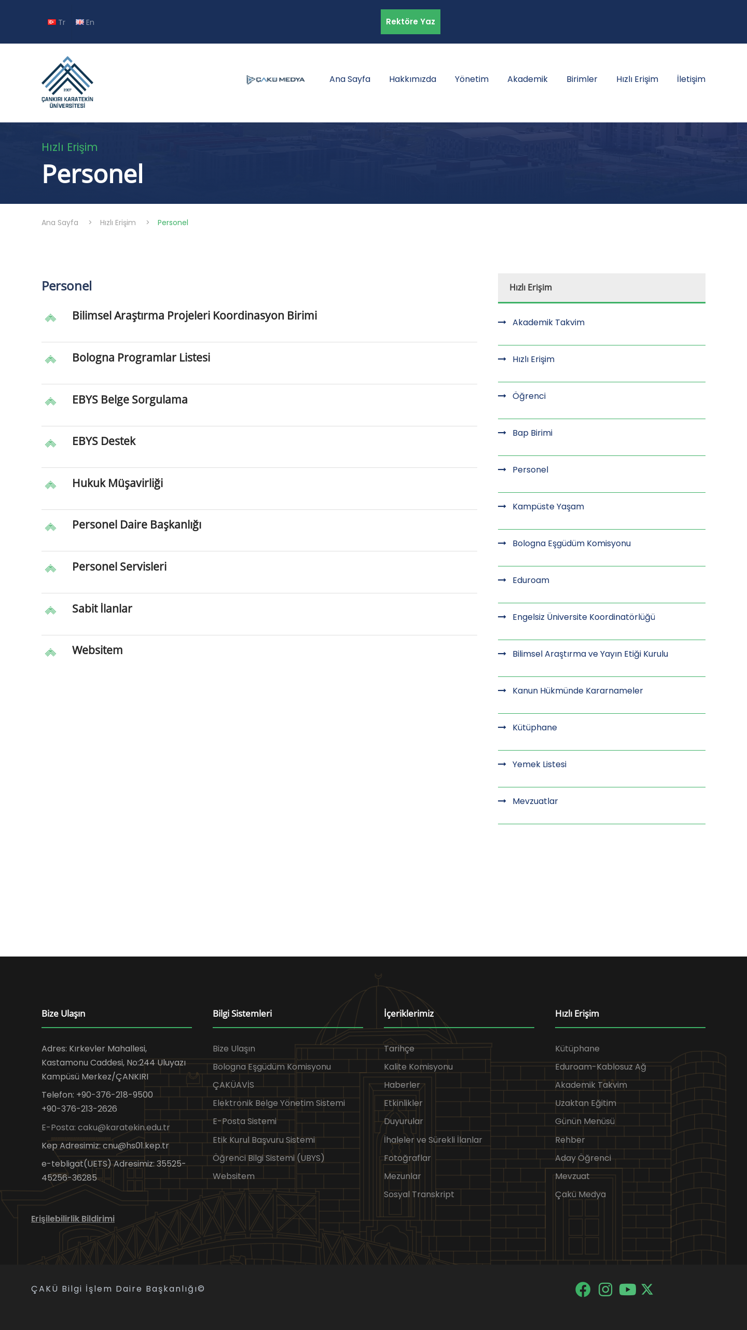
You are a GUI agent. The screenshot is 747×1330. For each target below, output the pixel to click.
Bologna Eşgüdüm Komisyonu (572, 543)
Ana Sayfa (349, 79)
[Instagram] (606, 1288)
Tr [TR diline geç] (56, 22)
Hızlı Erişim (637, 79)
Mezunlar (402, 1176)
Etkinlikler (403, 1103)
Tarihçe (399, 1049)
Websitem (97, 650)
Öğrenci (529, 396)
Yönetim (472, 79)
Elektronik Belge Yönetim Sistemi (279, 1103)
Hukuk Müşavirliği (117, 483)
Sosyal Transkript (419, 1194)
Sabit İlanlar (102, 608)
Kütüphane (535, 727)
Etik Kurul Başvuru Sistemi (264, 1140)
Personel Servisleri (119, 566)
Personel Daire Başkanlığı (136, 524)
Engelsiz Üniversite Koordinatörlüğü (584, 617)
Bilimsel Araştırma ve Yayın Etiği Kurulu (590, 654)
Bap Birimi (532, 433)
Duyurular (403, 1121)
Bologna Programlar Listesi (141, 357)
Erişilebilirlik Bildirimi (73, 1219)
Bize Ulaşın (234, 1049)
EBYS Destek (103, 441)
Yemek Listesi (539, 764)
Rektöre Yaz (410, 21)
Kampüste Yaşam (548, 506)
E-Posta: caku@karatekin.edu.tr (106, 1127)
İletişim (691, 79)
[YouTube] (628, 1288)
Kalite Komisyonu (418, 1067)
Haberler (402, 1085)
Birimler (582, 79)
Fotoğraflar (407, 1158)
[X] (647, 1288)
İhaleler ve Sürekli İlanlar (433, 1140)
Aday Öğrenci (583, 1158)
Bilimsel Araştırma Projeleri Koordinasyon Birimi (194, 315)
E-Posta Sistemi (244, 1121)
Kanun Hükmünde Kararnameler (578, 691)
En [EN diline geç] (85, 22)
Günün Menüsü (585, 1121)
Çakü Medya (580, 1194)
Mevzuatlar (535, 801)
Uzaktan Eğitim (585, 1103)
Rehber (570, 1140)
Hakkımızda (412, 79)
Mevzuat (572, 1176)
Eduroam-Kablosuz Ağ (600, 1067)
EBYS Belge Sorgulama (130, 399)
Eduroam (531, 580)
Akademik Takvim (549, 322)
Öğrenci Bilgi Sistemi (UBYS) (269, 1158)
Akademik (527, 79)
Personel (530, 470)
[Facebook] (584, 1288)
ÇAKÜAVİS (233, 1085)
